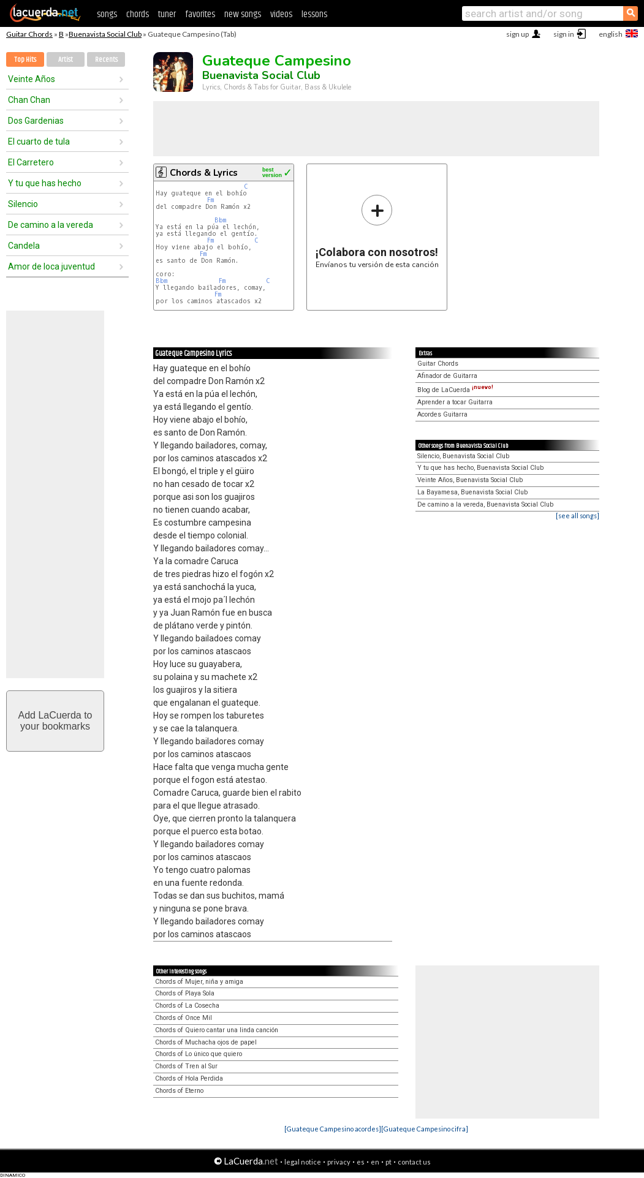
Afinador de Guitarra (447, 376)
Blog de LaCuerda (455, 390)
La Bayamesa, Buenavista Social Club (472, 492)
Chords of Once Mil (183, 1018)
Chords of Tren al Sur (186, 1066)
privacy (338, 1162)
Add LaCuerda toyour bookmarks (55, 720)
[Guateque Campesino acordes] (332, 1129)
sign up (517, 34)
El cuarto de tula (39, 141)
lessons (314, 14)
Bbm (220, 220)
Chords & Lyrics (204, 173)
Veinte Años (31, 79)
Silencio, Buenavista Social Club (463, 456)
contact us (414, 1162)
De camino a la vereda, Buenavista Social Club (485, 504)
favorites (200, 14)
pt (388, 1162)
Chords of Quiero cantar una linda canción (216, 1030)
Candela (24, 246)
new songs (242, 14)
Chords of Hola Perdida (189, 1078)
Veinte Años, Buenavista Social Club (470, 480)
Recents (106, 60)
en (375, 1162)
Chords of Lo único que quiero (198, 1054)
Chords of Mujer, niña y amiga (199, 982)
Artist (65, 60)
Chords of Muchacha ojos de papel (206, 1042)
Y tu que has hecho (44, 183)
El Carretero (31, 162)
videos (281, 14)
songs (107, 14)
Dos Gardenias (36, 121)
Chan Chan (29, 100)
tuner (167, 14)
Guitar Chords (29, 34)
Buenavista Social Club (105, 34)
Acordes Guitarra (442, 414)
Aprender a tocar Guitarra (455, 402)
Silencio (23, 204)
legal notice (302, 1162)
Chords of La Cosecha (187, 1006)
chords (137, 14)
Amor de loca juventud (51, 266)
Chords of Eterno (179, 1091)
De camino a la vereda (50, 225)
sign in (563, 34)
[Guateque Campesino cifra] (424, 1129)
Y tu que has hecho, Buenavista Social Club (480, 468)
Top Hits (25, 60)
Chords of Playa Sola (184, 993)
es (361, 1162)
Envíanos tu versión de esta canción (377, 231)
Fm (210, 200)
